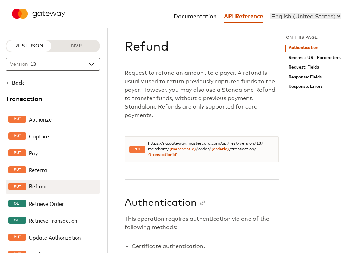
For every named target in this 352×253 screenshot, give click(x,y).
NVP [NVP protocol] (76, 46)
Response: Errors (306, 86)
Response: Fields (305, 77)
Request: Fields (304, 67)
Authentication (303, 48)
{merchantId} (182, 149)
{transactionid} (163, 155)
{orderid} (220, 149)
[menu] (305, 16)
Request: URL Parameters (315, 58)
